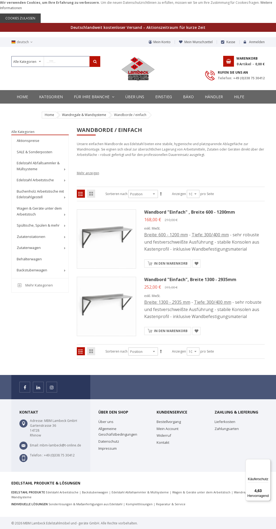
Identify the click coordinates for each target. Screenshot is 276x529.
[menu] (40, 206)
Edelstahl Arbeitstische (62, 492)
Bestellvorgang (169, 421)
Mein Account (167, 428)
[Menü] (267, 462)
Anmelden (257, 42)
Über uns (105, 421)
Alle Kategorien (22, 131)
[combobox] (55, 61)
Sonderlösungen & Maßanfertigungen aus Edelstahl (85, 504)
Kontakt (163, 442)
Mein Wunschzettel (198, 42)
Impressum (107, 448)
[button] (196, 264)
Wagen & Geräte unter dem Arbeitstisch (201, 492)
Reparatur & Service (170, 504)
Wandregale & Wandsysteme (84, 114)
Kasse (230, 42)
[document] (138, 11)
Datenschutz (108, 441)
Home (49, 114)
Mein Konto (162, 42)
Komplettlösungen (139, 504)
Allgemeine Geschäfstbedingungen (117, 431)
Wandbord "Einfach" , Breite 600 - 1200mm (189, 212)
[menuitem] (40, 140)
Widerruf (164, 435)
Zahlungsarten (227, 428)
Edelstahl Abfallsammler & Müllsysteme (140, 492)
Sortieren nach (116, 194)
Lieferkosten (225, 421)
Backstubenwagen (95, 492)
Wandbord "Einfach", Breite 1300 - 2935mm (190, 279)
